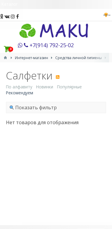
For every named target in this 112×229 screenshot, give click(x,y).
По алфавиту (19, 87)
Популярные (69, 87)
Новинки (44, 87)
